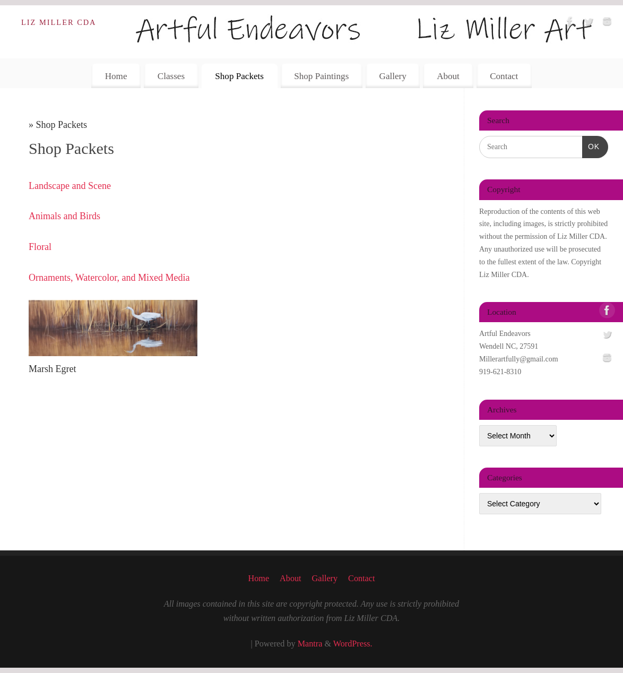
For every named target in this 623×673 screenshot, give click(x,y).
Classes (171, 76)
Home (116, 76)
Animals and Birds (64, 216)
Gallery (392, 76)
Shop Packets (239, 76)
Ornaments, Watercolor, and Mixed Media (109, 277)
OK (591, 145)
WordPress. (353, 644)
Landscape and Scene (70, 185)
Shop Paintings (321, 76)
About (448, 76)
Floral (40, 246)
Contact (504, 76)
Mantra (310, 644)
